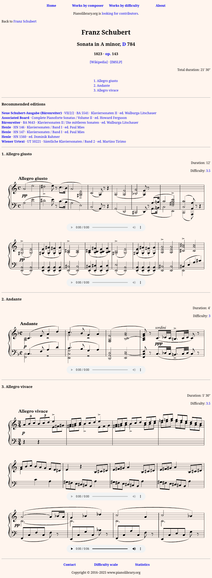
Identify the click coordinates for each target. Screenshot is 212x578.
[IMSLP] (116, 62)
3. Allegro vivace (106, 90)
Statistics (142, 564)
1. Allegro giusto (106, 81)
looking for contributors (120, 13)
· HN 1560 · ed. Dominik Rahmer (31, 137)
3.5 (208, 171)
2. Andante (102, 85)
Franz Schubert (25, 21)
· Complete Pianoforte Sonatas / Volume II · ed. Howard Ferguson (64, 118)
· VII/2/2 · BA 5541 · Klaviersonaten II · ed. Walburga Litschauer (79, 113)
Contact (69, 564)
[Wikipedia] (99, 62)
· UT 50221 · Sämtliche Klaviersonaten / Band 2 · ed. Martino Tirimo (64, 141)
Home (51, 5)
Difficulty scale (106, 564)
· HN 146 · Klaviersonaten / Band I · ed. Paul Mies (43, 127)
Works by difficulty (124, 5)
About (160, 5)
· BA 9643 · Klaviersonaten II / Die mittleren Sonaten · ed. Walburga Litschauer (70, 122)
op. (108, 53)
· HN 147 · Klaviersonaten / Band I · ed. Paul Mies (43, 132)
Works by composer (88, 5)
